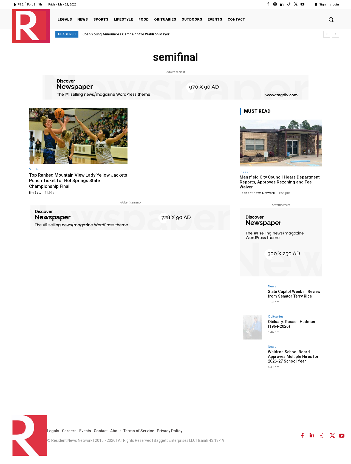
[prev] (326, 34)
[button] (331, 19)
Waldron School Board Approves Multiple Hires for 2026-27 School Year (292, 356)
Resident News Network (257, 193)
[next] (335, 34)
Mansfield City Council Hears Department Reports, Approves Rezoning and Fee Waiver (280, 182)
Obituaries (275, 316)
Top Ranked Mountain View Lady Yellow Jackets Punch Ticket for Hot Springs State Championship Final (75, 180)
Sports (33, 169)
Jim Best (35, 192)
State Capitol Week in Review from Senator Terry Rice (293, 293)
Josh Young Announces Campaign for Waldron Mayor (126, 34)
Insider (245, 171)
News (272, 286)
